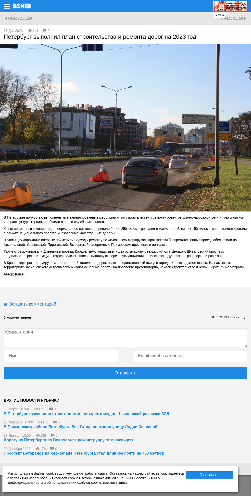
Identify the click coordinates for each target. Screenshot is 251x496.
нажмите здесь (115, 482)
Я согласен (209, 475)
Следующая (232, 18)
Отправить (125, 373)
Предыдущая (20, 18)
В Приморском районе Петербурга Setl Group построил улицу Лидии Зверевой (80, 427)
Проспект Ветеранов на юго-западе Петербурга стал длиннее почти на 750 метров (84, 453)
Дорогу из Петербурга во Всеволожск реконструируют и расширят (68, 440)
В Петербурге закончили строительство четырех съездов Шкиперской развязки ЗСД (86, 414)
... (244, 318)
